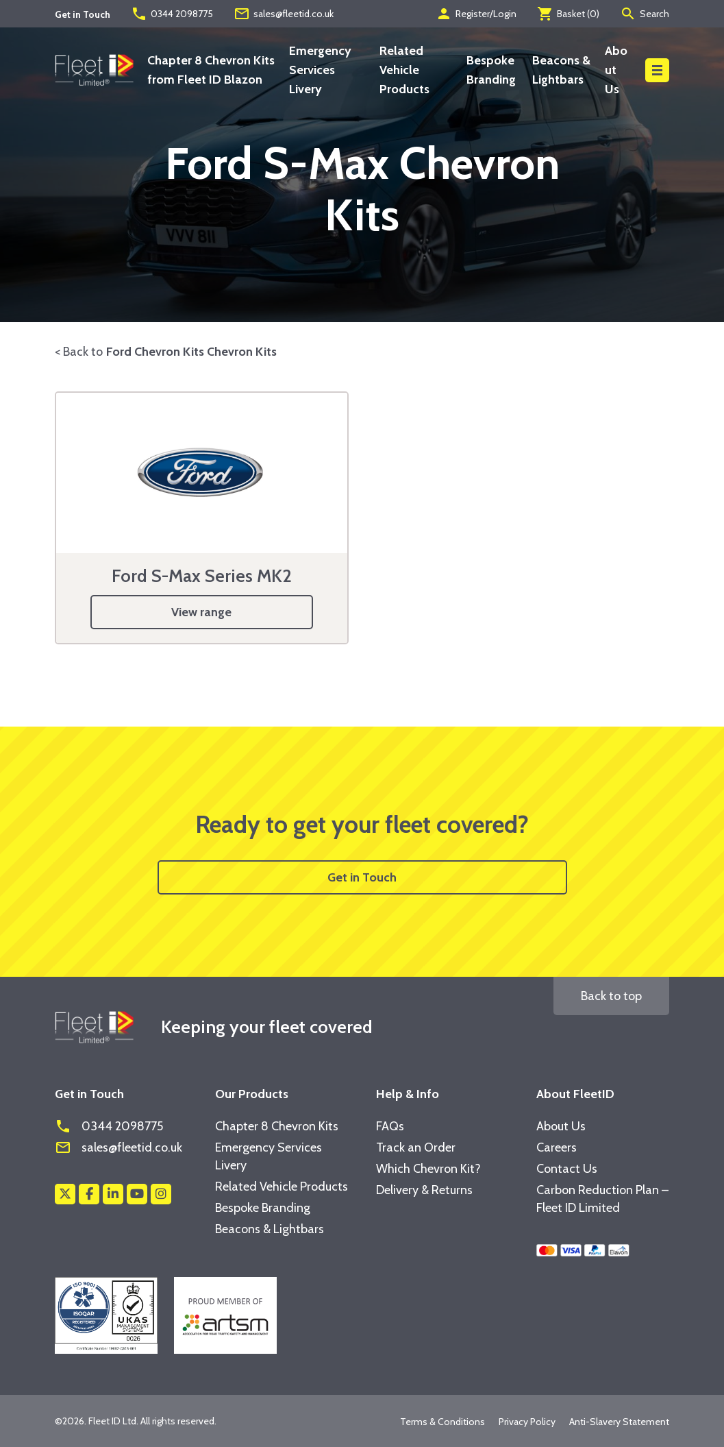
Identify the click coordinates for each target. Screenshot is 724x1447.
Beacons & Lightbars (269, 1229)
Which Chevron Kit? (428, 1168)
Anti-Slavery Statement (619, 1421)
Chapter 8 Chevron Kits (276, 1126)
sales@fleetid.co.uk (284, 13)
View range (201, 612)
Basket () (568, 13)
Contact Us (566, 1168)
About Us (616, 70)
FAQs (390, 1126)
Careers (556, 1147)
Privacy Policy (527, 1421)
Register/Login (476, 13)
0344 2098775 (172, 13)
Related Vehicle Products (404, 70)
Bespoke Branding (262, 1207)
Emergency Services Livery (320, 70)
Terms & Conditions (442, 1421)
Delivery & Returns (424, 1189)
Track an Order (415, 1147)
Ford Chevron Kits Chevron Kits (191, 351)
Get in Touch (362, 877)
